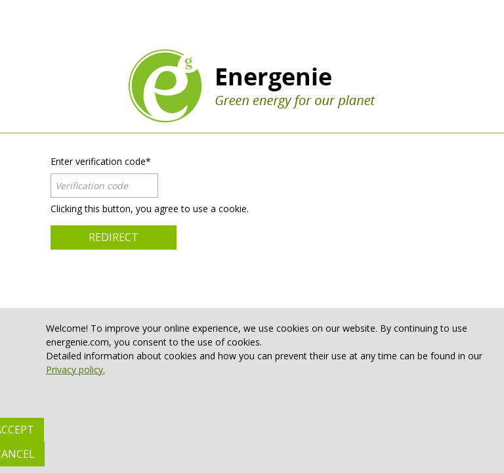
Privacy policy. (75, 369)
